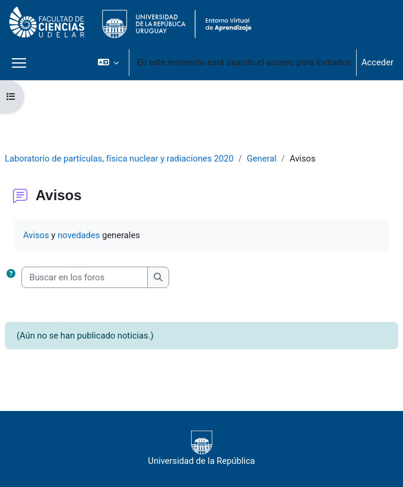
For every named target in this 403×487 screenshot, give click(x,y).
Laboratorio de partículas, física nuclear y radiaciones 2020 (119, 158)
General (262, 158)
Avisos (36, 235)
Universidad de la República (201, 448)
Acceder (377, 62)
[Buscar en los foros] (84, 277)
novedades (79, 235)
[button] (108, 62)
